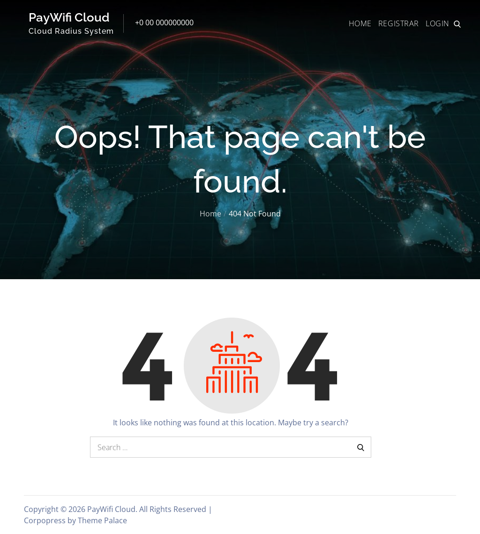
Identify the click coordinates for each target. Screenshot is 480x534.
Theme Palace (102, 520)
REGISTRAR (398, 23)
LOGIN (438, 23)
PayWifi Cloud (69, 17)
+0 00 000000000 (164, 22)
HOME (360, 23)
